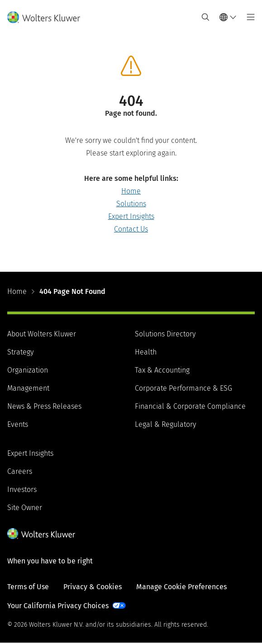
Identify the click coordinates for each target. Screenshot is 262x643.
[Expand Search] (205, 17)
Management (28, 388)
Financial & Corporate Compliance (190, 406)
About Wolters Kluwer (41, 334)
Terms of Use (28, 586)
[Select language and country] (228, 17)
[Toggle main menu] (248, 17)
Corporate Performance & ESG (183, 388)
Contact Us (131, 229)
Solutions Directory (165, 334)
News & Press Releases (44, 406)
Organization (27, 370)
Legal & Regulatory (165, 424)
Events (17, 424)
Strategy (20, 352)
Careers (19, 471)
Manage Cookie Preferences (181, 586)
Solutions (131, 203)
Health (146, 352)
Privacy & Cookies (92, 586)
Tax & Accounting (162, 370)
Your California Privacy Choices (58, 605)
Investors (22, 489)
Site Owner (24, 507)
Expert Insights (131, 216)
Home (131, 191)
